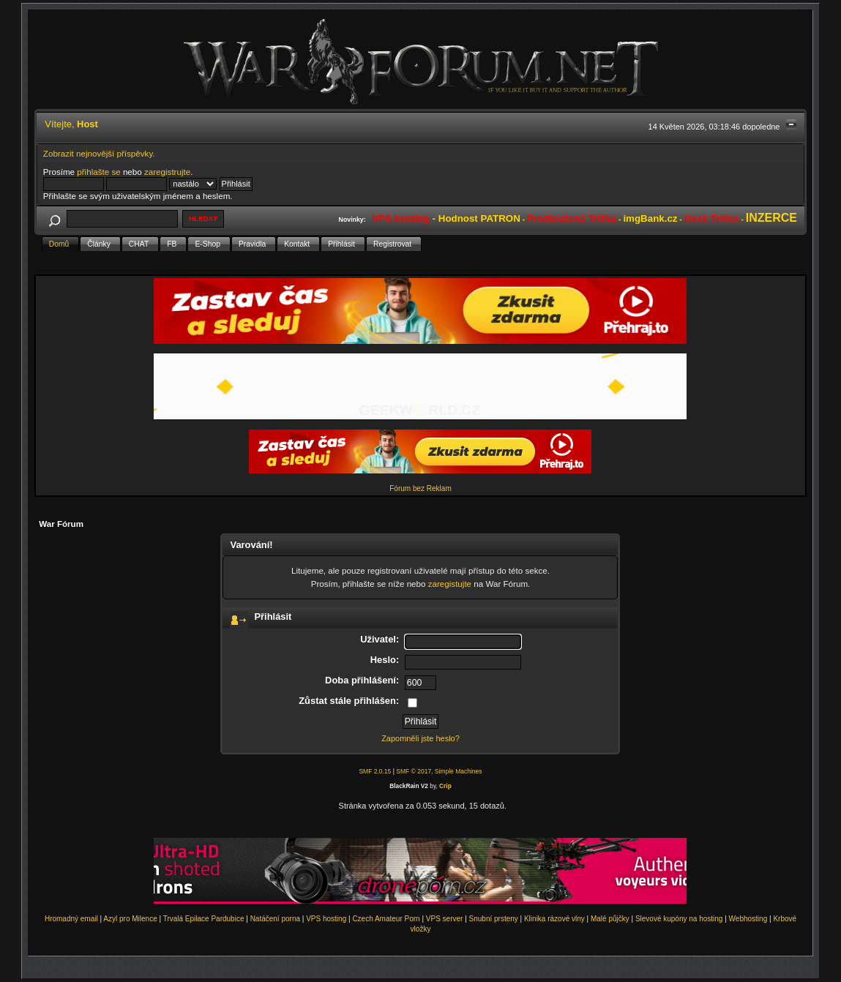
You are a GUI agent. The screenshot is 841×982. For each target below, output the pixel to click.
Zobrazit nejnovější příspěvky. (99, 153)
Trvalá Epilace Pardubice (203, 919)
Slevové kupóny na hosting (679, 919)
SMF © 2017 (413, 771)
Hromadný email (71, 919)
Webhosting (748, 919)
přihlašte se (98, 171)
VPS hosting (326, 919)
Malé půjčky (610, 919)
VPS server (444, 919)
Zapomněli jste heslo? (420, 738)
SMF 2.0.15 (375, 771)
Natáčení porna (275, 919)
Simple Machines (458, 771)
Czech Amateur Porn (385, 919)
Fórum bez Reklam (420, 488)
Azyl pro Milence (130, 919)
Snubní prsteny (493, 919)
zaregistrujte (167, 171)
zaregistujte (449, 583)
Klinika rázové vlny (554, 919)
